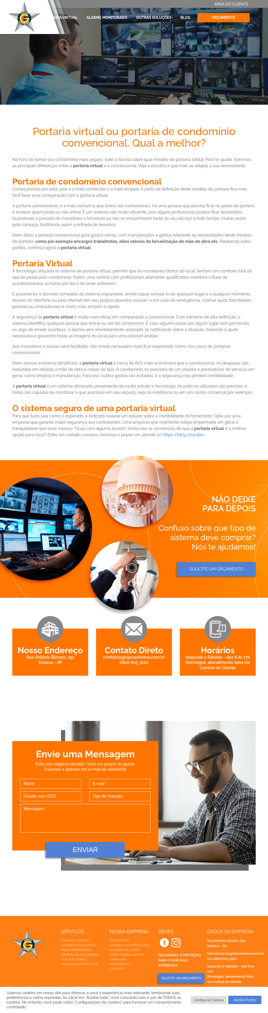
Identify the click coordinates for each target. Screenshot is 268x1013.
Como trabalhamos (126, 954)
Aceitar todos (245, 1000)
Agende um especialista (130, 945)
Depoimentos (121, 964)
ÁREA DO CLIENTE (231, 4)
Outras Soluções (153, 17)
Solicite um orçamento (216, 569)
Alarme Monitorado (107, 17)
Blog (185, 17)
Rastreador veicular (79, 964)
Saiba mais (118, 959)
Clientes (117, 969)
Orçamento (223, 17)
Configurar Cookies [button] (209, 1000)
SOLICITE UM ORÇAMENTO (181, 978)
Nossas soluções (125, 950)
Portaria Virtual (61, 17)
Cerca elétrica (74, 959)
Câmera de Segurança (80, 954)
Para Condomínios (76, 950)
